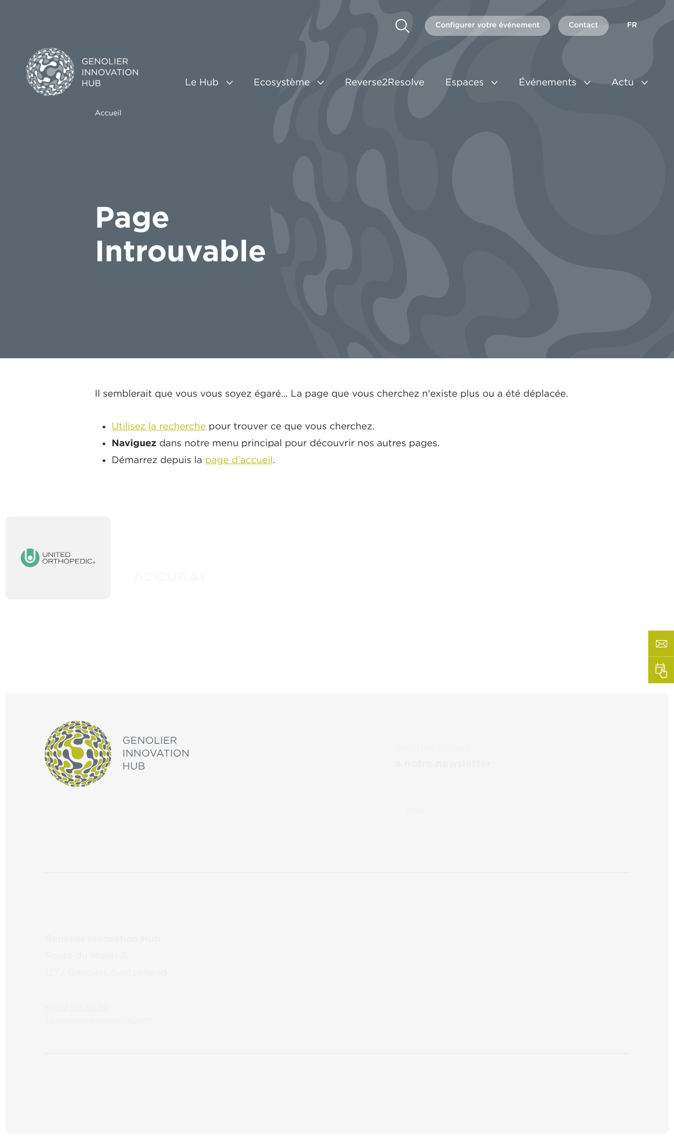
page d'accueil (239, 464)
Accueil (108, 113)
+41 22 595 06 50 (76, 997)
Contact (583, 25)
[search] (402, 26)
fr (632, 25)
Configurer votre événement (487, 25)
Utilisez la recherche (159, 430)
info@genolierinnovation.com (98, 1009)
